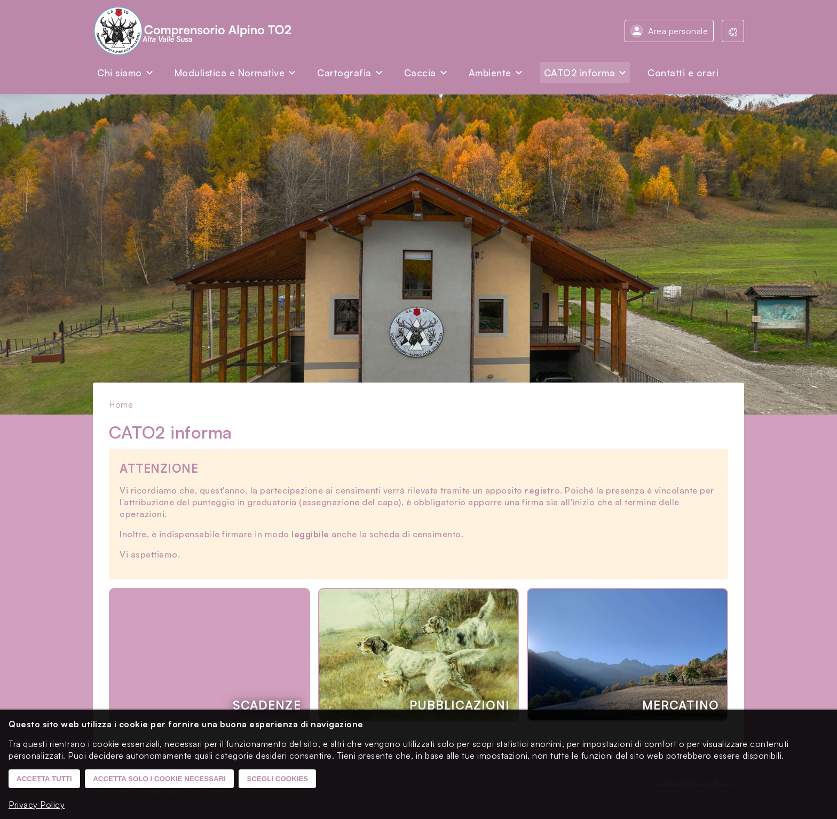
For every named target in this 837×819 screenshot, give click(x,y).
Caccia (420, 72)
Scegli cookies (277, 779)
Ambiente (490, 72)
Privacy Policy (37, 804)
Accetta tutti (44, 779)
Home (121, 404)
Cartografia (344, 72)
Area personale (678, 31)
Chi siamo (119, 72)
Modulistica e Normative (230, 72)
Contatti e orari (683, 72)
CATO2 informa (579, 72)
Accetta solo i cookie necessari (159, 779)
